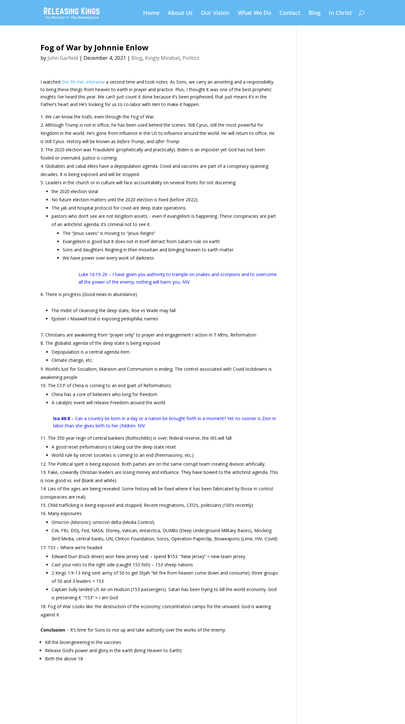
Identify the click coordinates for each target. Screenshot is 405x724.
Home (151, 13)
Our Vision (215, 13)
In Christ (340, 13)
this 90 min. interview (83, 82)
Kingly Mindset (162, 57)
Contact (289, 13)
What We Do (254, 13)
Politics (191, 57)
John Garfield (62, 57)
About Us (180, 13)
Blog (314, 13)
